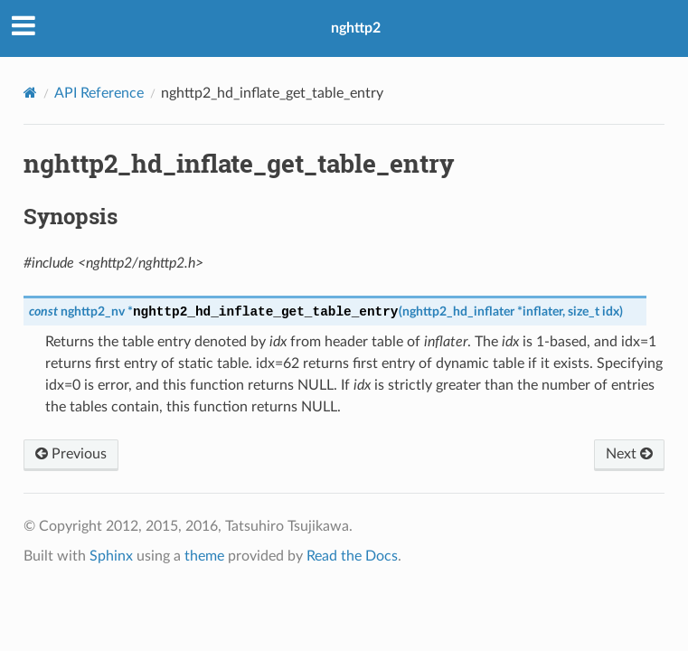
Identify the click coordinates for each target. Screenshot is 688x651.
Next (629, 454)
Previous (71, 454)
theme (204, 556)
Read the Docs (352, 556)
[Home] (30, 92)
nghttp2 (356, 28)
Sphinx (111, 556)
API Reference (99, 93)
